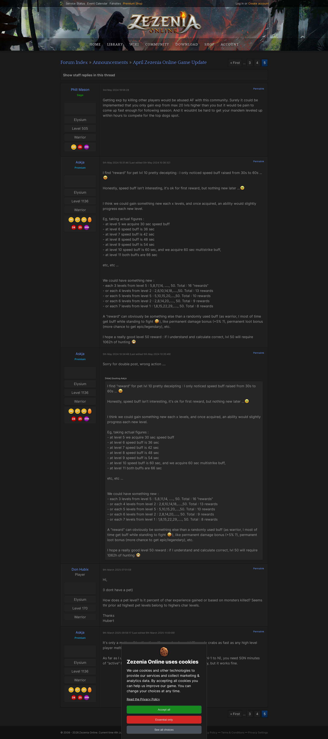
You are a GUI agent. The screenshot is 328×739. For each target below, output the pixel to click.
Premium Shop (132, 3)
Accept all (164, 709)
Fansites (115, 3)
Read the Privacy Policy (143, 699)
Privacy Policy (208, 732)
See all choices (164, 729)
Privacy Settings (258, 732)
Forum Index (75, 62)
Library (115, 44)
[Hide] (108, 378)
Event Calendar (97, 3)
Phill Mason (80, 89)
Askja (80, 162)
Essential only (164, 719)
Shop (209, 44)
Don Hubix (80, 569)
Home (95, 44)
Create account (258, 3)
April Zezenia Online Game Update (179, 62)
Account (230, 44)
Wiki (134, 44)
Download (186, 44)
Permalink (258, 88)
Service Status (75, 3)
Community (157, 44)
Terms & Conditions (232, 732)
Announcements (114, 62)
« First (234, 63)
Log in (240, 3)
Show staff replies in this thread (89, 75)
